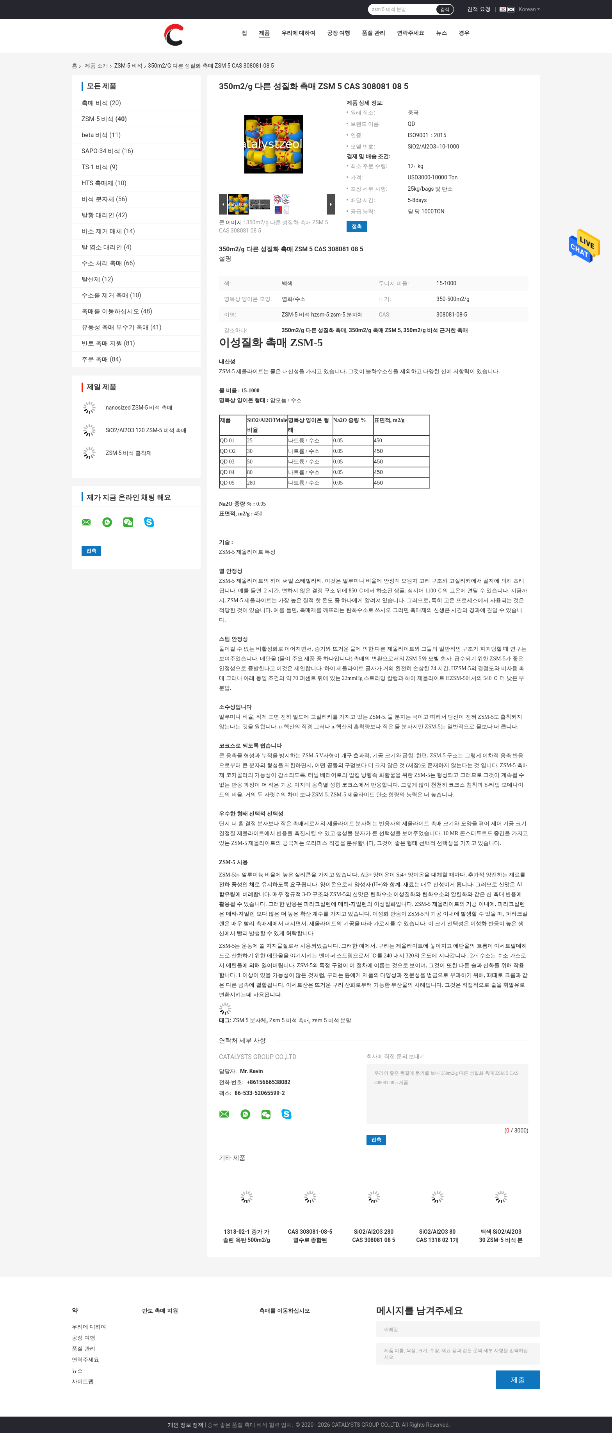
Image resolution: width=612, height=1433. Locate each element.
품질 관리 (373, 33)
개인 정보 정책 (185, 1425)
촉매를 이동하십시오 (110, 311)
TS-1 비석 (95, 167)
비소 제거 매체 (102, 231)
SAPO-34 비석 (101, 151)
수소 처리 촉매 (102, 263)
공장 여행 (338, 33)
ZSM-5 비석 (128, 66)
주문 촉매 (95, 359)
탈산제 (91, 279)
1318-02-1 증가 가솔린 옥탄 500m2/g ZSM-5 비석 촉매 (246, 1236)
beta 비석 (95, 135)
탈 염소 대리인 (102, 247)
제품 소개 (96, 66)
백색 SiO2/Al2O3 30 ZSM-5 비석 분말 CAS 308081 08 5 (501, 1236)
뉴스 (441, 33)
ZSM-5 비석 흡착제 (129, 453)
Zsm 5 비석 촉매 (289, 1020)
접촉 (357, 226)
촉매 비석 (95, 103)
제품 (264, 33)
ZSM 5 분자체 (249, 1020)
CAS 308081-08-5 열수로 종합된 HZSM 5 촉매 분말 (310, 1236)
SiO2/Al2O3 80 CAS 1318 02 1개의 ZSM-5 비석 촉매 (437, 1236)
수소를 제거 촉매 (105, 295)
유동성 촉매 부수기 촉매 (115, 327)
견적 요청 (478, 9)
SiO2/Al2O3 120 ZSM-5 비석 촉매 (146, 430)
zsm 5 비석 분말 (332, 1020)
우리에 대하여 (298, 33)
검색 (445, 9)
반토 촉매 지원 (102, 343)
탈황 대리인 (98, 215)
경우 (464, 33)
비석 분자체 (98, 199)
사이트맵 (83, 1381)
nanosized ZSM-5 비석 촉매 (139, 407)
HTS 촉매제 (98, 183)
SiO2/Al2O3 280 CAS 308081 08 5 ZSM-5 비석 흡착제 (373, 1236)
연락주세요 (410, 33)
